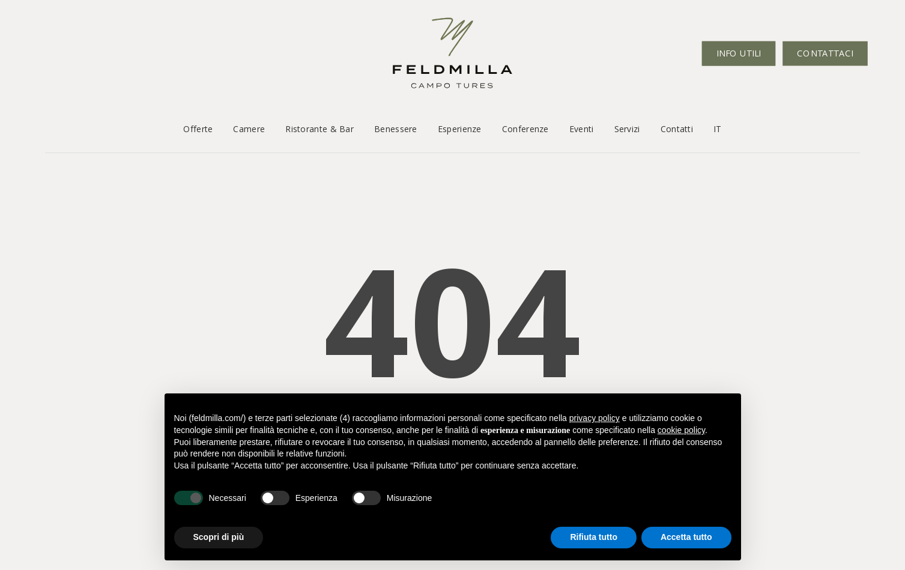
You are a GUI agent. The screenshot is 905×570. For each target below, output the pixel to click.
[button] (22, 24)
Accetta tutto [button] (686, 537)
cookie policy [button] (681, 430)
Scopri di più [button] (218, 537)
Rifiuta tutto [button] (593, 537)
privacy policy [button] (594, 418)
